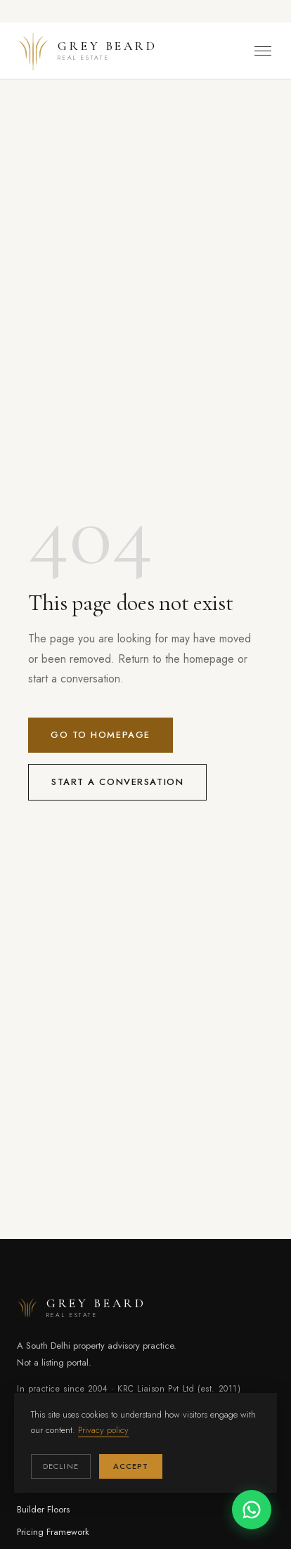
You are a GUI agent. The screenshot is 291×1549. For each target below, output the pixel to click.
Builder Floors (43, 1509)
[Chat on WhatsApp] (251, 1509)
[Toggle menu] (263, 51)
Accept (131, 1466)
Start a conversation (117, 782)
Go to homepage (100, 734)
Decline (61, 1466)
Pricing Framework (53, 1531)
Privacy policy (103, 1430)
